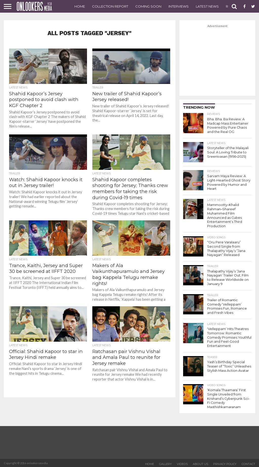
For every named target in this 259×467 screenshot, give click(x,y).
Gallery (165, 463)
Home (79, 6)
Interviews (178, 6)
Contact (248, 463)
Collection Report (110, 6)
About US (200, 463)
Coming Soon (148, 6)
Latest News (207, 6)
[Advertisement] (217, 60)
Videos (182, 463)
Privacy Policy (224, 463)
